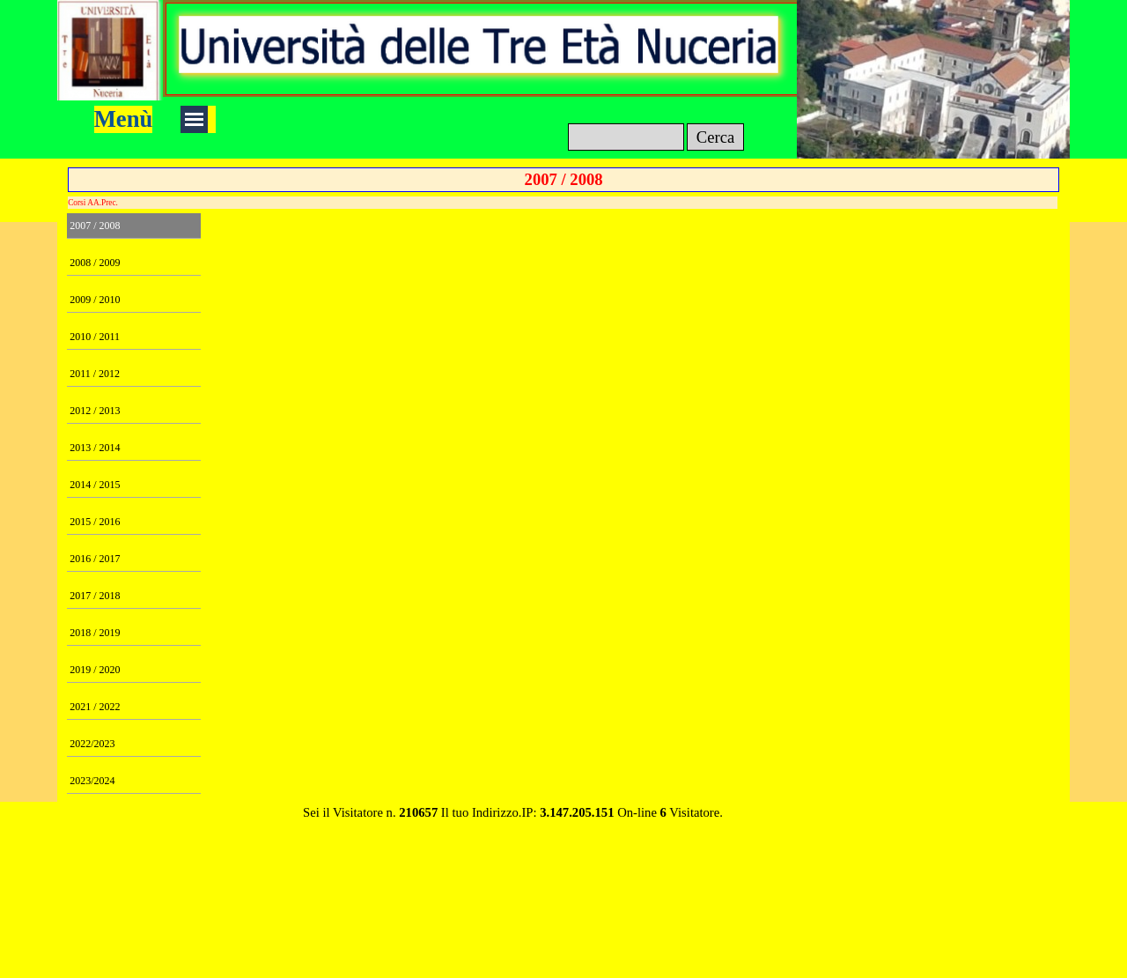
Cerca (715, 137)
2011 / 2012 (95, 373)
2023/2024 (92, 780)
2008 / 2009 (95, 262)
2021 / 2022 (95, 706)
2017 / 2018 (95, 595)
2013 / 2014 (95, 447)
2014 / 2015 (95, 484)
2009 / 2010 (95, 299)
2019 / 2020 (95, 669)
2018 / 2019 (95, 632)
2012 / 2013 (95, 410)
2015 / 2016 (95, 521)
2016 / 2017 (95, 558)
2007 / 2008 (95, 225)
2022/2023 (92, 743)
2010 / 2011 (95, 336)
